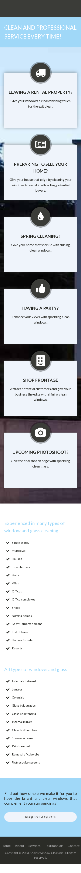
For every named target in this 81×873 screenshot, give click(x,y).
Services (34, 846)
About (19, 846)
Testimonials (54, 846)
